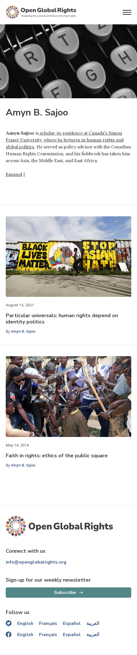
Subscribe (65, 592)
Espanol (14, 174)
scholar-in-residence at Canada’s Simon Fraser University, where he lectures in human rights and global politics (65, 140)
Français (48, 623)
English (25, 623)
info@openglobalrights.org (36, 562)
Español (72, 623)
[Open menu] (127, 12)
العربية (92, 623)
